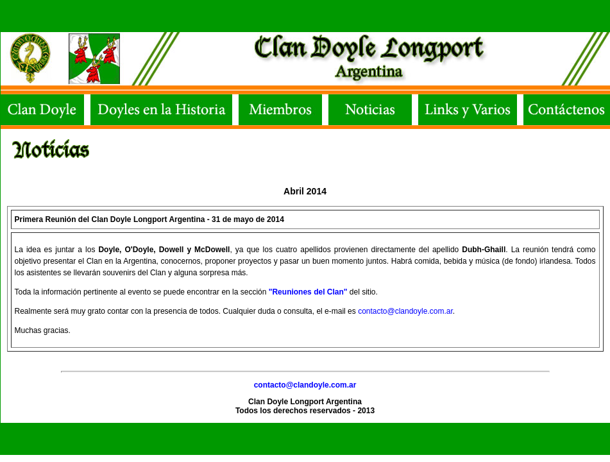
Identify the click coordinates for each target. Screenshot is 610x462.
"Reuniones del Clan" (308, 291)
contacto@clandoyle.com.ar (405, 311)
